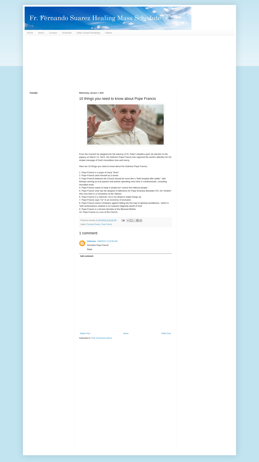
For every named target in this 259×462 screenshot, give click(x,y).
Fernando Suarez (93, 224)
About (41, 32)
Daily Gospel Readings (88, 32)
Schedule (67, 32)
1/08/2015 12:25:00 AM (107, 241)
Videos (108, 32)
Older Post (166, 333)
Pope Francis (106, 224)
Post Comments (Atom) (101, 338)
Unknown (91, 241)
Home (30, 32)
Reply (89, 249)
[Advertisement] (129, 64)
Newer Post (85, 333)
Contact (53, 32)
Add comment (86, 256)
